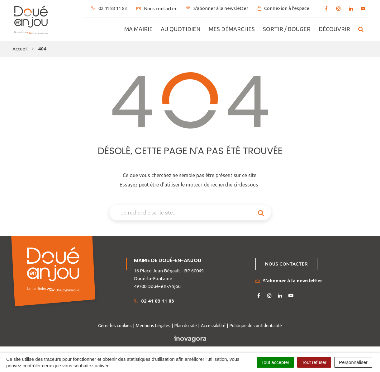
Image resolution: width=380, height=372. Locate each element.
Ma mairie (138, 29)
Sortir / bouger (287, 29)
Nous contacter (286, 263)
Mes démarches (232, 29)
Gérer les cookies (115, 325)
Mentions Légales (153, 325)
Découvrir (334, 29)
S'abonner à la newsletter (288, 280)
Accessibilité (213, 325)
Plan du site (185, 325)
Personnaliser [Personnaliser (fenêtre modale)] (353, 362)
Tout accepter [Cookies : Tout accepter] (275, 362)
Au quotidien (181, 29)
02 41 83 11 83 (154, 301)
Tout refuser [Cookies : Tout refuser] (314, 362)
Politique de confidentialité (256, 325)
